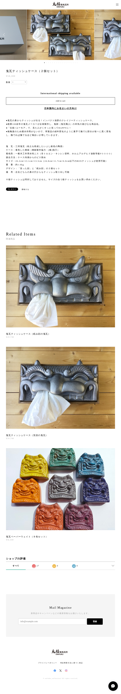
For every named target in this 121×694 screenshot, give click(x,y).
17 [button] (77, 62)
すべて (16, 566)
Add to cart (60, 101)
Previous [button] (4, 34)
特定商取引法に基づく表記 (71, 663)
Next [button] (116, 34)
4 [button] (50, 62)
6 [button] (54, 62)
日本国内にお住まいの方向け (60, 108)
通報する (25, 189)
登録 (95, 621)
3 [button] (48, 62)
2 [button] (46, 62)
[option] (60, 34)
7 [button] (56, 62)
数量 (8, 82)
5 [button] (52, 62)
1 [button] (44, 62)
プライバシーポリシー (47, 663)
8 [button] (58, 62)
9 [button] (60, 62)
